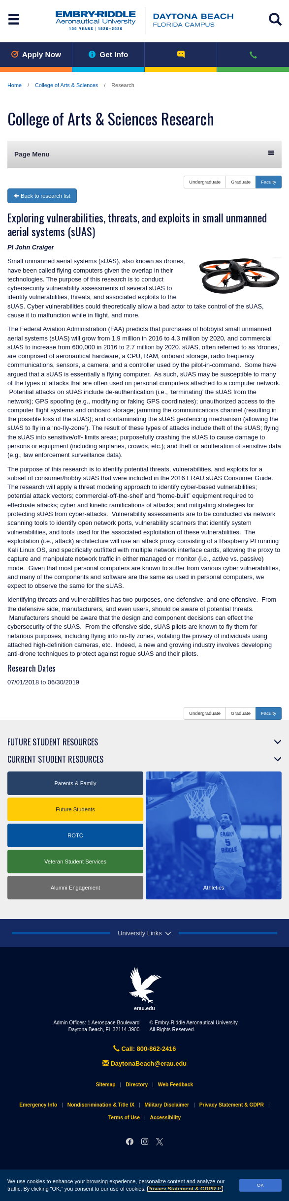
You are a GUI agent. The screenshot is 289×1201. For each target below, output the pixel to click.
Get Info (108, 54)
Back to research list (42, 196)
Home (14, 85)
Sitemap (106, 1084)
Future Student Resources (52, 742)
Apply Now (36, 54)
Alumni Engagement (75, 888)
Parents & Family (75, 783)
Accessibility (165, 1117)
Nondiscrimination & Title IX (100, 1105)
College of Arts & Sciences (66, 85)
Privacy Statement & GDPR (185, 1189)
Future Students (75, 809)
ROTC (75, 835)
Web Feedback (175, 1084)
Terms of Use (124, 1117)
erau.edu (145, 989)
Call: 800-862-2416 (144, 1048)
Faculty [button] (268, 182)
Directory (137, 1084)
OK (260, 1185)
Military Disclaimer (167, 1105)
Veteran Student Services (75, 861)
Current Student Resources (55, 759)
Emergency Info (38, 1105)
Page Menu (144, 154)
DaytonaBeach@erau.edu (144, 1063)
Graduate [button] (241, 182)
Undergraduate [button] (205, 182)
